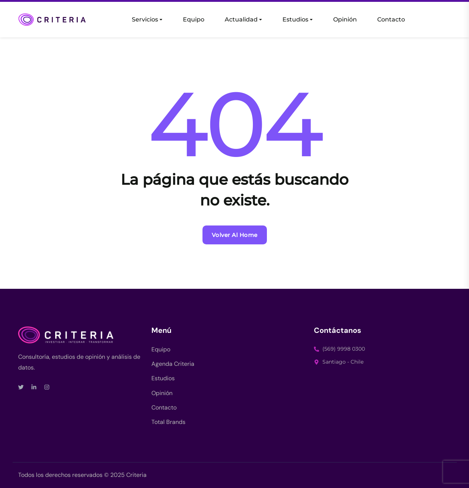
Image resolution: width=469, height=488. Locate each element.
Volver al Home (235, 234)
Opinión (345, 19)
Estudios (295, 19)
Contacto (391, 19)
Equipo (193, 19)
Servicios (145, 19)
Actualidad (241, 19)
